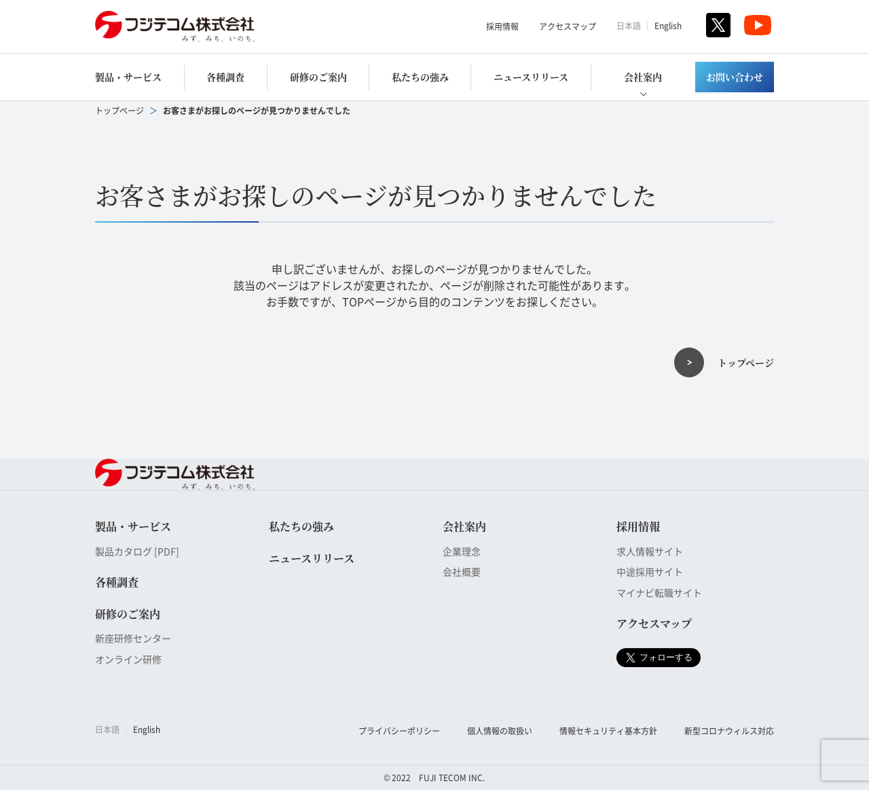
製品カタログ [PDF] (137, 551)
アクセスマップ (567, 26)
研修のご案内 (318, 76)
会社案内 (643, 76)
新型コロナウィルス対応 (729, 730)
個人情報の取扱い (499, 730)
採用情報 (502, 26)
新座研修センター (133, 638)
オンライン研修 (128, 659)
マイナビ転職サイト (659, 592)
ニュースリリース (531, 76)
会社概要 (462, 571)
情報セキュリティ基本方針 (608, 730)
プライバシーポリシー (399, 730)
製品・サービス (128, 76)
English (668, 25)
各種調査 (225, 76)
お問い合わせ (734, 76)
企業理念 (462, 551)
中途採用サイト (649, 571)
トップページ (119, 110)
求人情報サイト (649, 551)
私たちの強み (420, 76)
